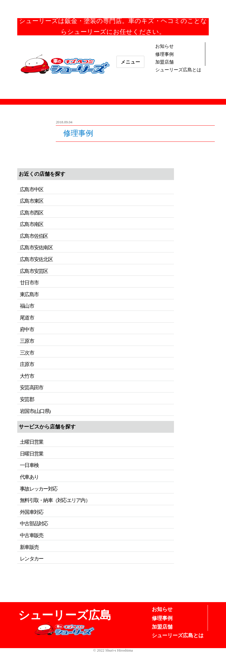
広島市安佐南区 (36, 247)
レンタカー (31, 559)
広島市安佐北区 (36, 259)
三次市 (27, 353)
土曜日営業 (31, 442)
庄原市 (27, 364)
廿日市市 (29, 283)
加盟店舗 (164, 62)
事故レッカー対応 (38, 489)
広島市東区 (31, 201)
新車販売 (29, 547)
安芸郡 (27, 399)
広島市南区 (31, 224)
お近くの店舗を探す (42, 174)
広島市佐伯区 (34, 236)
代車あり (29, 477)
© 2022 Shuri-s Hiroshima (113, 650)
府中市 (27, 329)
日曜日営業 (31, 454)
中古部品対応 (34, 523)
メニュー (130, 62)
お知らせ (164, 46)
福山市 (27, 306)
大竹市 (27, 376)
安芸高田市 (31, 387)
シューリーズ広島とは (178, 69)
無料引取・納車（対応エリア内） (55, 500)
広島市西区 (31, 213)
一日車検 (29, 465)
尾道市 (27, 318)
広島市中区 (31, 189)
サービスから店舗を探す (47, 427)
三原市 (27, 341)
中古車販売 (31, 535)
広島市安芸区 (34, 271)
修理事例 (164, 54)
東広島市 (29, 294)
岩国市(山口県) (35, 411)
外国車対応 (31, 512)
